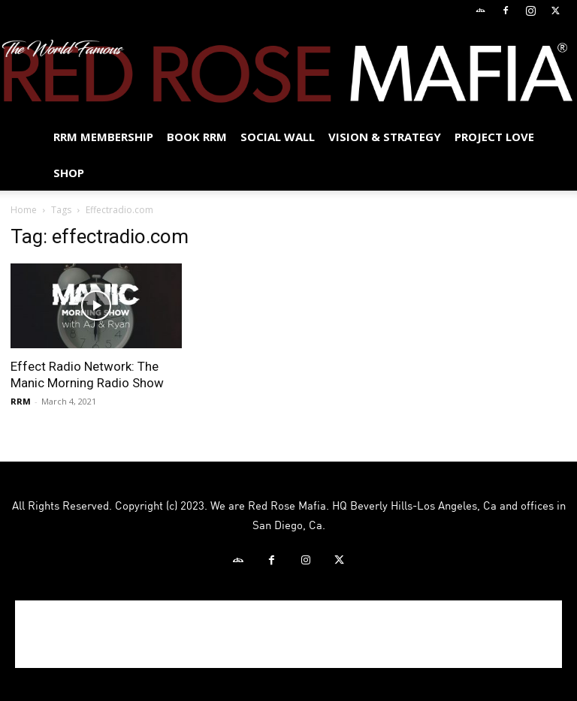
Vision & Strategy (384, 136)
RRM (21, 401)
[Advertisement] (288, 634)
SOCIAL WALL (277, 136)
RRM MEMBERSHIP (103, 136)
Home (24, 209)
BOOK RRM (197, 136)
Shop (68, 172)
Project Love (494, 136)
